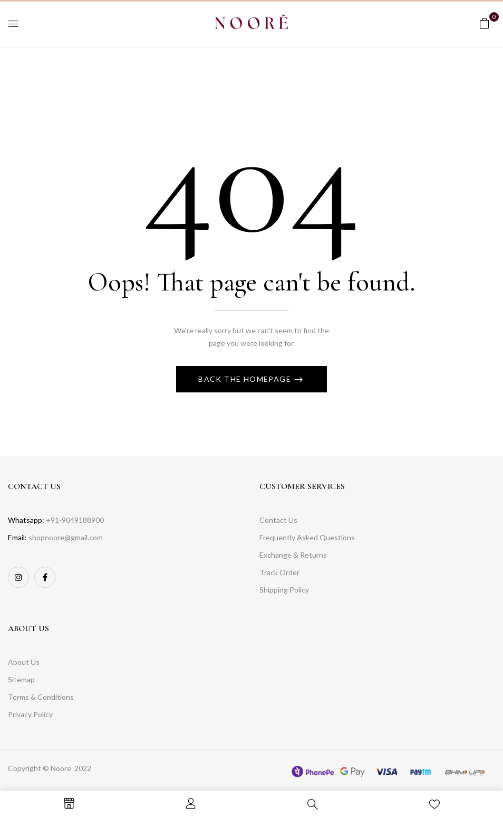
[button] (484, 22)
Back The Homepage (245, 378)
